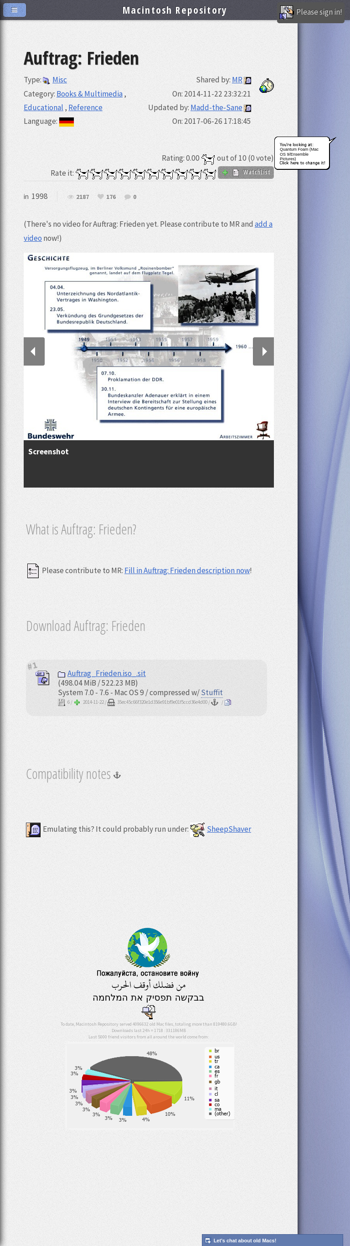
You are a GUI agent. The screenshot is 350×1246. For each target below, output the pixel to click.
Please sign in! (310, 12)
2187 (82, 197)
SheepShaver (220, 829)
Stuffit (212, 692)
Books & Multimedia (90, 94)
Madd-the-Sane (216, 107)
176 (111, 197)
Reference (85, 107)
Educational (43, 107)
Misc (55, 80)
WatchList (245, 172)
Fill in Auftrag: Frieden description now (187, 570)
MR (237, 80)
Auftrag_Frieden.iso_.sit (102, 673)
